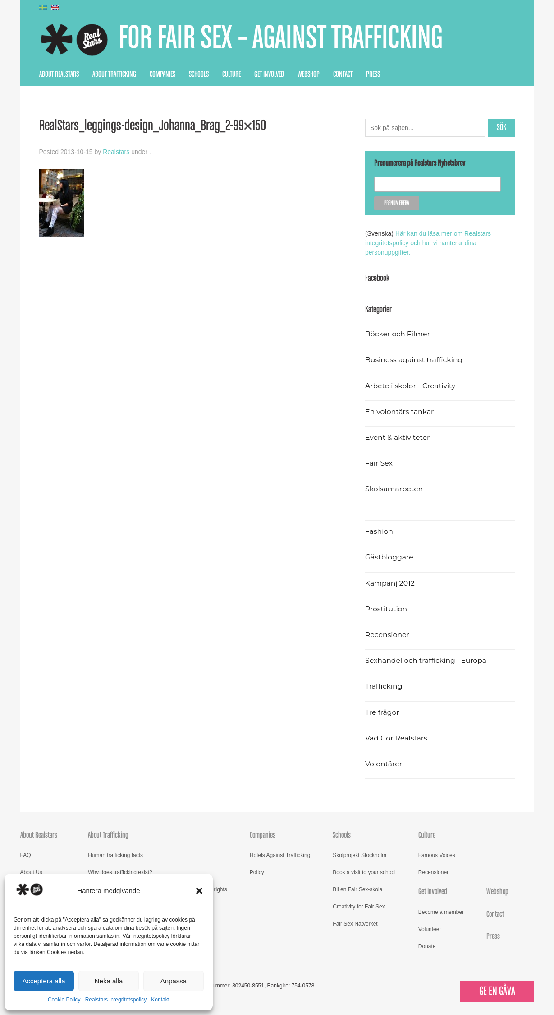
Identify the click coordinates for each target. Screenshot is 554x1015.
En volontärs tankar (399, 411)
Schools (199, 74)
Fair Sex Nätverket (355, 924)
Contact (343, 74)
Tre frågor (382, 712)
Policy (257, 872)
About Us (31, 872)
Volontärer (383, 763)
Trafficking (384, 686)
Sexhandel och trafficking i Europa (425, 660)
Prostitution (386, 609)
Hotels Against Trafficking (280, 855)
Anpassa (173, 981)
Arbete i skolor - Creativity (410, 386)
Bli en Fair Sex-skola (357, 889)
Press (373, 74)
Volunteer (429, 929)
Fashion (379, 531)
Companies (162, 74)
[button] (199, 890)
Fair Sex (379, 463)
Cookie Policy (64, 999)
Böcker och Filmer (397, 334)
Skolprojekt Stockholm (359, 855)
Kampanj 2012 (390, 583)
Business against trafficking (414, 359)
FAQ (25, 855)
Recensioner (387, 634)
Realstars (116, 151)
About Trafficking (114, 74)
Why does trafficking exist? (120, 872)
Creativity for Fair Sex (359, 906)
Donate (427, 946)
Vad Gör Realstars (396, 738)
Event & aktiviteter (397, 437)
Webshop (309, 74)
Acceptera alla (43, 981)
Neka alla (109, 981)
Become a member (441, 912)
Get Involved (269, 74)
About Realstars (59, 74)
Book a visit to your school (364, 872)
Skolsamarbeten (394, 488)
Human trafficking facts (115, 855)
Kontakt (160, 999)
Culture (231, 74)
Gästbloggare (389, 557)
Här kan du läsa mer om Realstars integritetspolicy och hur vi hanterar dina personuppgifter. (428, 243)
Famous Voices (436, 855)
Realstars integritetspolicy (116, 999)
